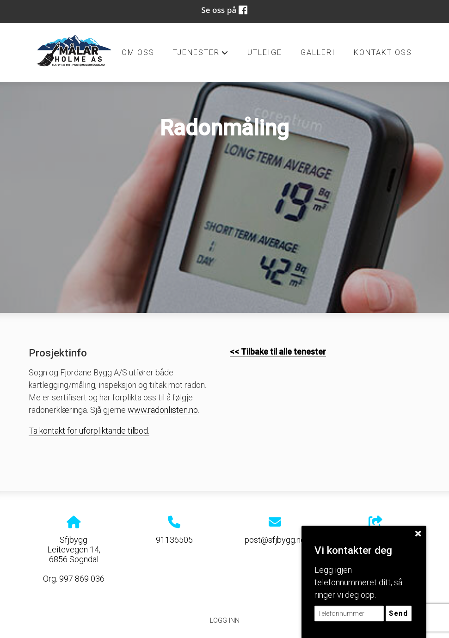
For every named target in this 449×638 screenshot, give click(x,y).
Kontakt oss (383, 52)
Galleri (318, 52)
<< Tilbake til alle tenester (278, 351)
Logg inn (225, 621)
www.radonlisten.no (163, 410)
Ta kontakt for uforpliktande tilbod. (89, 431)
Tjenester (201, 55)
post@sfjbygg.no (275, 540)
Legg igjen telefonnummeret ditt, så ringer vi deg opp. (358, 582)
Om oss (138, 52)
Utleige (264, 52)
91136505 (174, 540)
